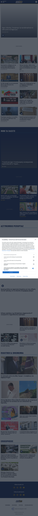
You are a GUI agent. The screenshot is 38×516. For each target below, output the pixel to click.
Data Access (19, 276)
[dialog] (19, 258)
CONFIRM (11, 272)
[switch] (33, 257)
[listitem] (19, 254)
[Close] (36, 240)
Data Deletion (12, 276)
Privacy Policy (25, 276)
